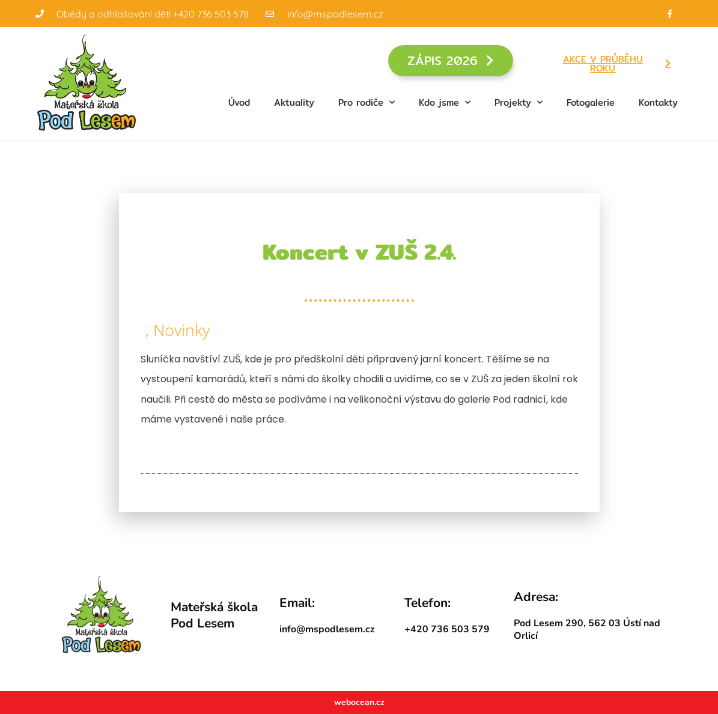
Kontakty (658, 102)
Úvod (239, 102)
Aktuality (294, 102)
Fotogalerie (591, 102)
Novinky (181, 330)
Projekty (518, 102)
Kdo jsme (444, 102)
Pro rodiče (366, 102)
